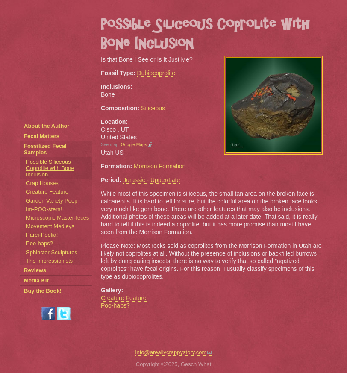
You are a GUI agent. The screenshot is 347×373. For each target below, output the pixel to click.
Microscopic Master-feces (57, 217)
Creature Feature (124, 297)
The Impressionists (49, 261)
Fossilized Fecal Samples (45, 149)
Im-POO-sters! (44, 209)
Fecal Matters (41, 136)
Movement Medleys (50, 226)
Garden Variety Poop (51, 200)
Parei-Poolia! (42, 235)
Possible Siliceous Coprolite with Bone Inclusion (50, 168)
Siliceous (153, 108)
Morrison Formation (159, 166)
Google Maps (136, 144)
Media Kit (36, 280)
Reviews (35, 270)
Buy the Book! (43, 291)
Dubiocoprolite (156, 73)
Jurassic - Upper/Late (151, 179)
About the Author (46, 126)
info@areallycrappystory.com (173, 352)
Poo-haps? (115, 305)
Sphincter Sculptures (51, 252)
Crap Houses (42, 183)
